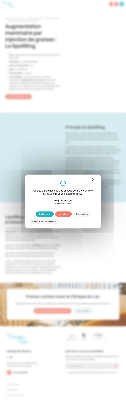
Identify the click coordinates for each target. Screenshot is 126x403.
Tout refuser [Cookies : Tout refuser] (63, 214)
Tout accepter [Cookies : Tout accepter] (45, 214)
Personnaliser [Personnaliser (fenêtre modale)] (82, 214)
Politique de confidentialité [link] (43, 221)
